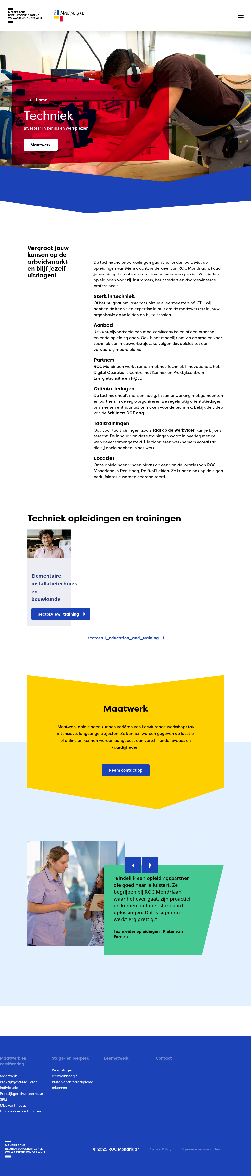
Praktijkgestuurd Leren (18, 1081)
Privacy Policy (160, 1149)
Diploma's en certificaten (20, 1111)
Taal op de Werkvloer (173, 430)
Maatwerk (8, 1075)
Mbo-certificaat (13, 1105)
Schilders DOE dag (126, 413)
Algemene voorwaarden (200, 1149)
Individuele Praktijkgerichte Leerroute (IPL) (21, 1093)
